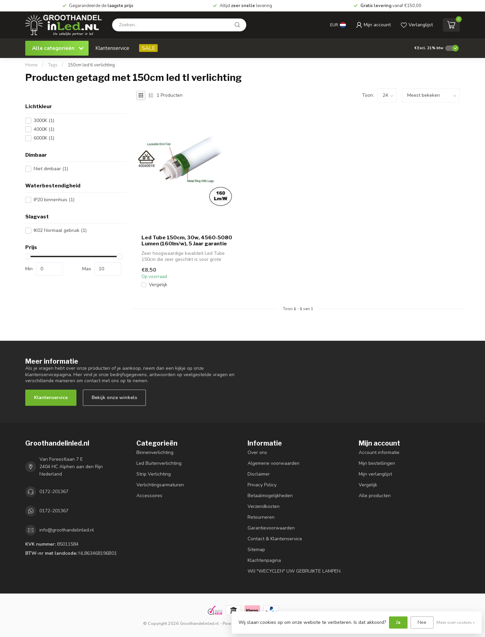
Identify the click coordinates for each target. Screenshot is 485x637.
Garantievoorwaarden (271, 528)
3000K (44, 120)
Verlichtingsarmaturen (160, 485)
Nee (422, 622)
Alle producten (375, 495)
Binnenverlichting (154, 452)
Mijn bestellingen (377, 463)
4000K (44, 129)
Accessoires (149, 495)
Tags (53, 65)
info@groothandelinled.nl (66, 530)
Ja (398, 622)
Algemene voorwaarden (273, 463)
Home (31, 65)
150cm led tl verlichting (91, 65)
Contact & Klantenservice (275, 539)
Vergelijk (158, 284)
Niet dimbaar (51, 168)
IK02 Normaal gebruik (60, 230)
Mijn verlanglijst (375, 474)
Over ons (257, 452)
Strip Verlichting (153, 474)
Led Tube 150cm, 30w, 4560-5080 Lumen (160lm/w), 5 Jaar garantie (186, 241)
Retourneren (261, 517)
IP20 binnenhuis (54, 199)
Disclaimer (259, 474)
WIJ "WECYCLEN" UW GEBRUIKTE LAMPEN (294, 571)
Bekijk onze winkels (114, 397)
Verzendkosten (264, 506)
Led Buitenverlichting (159, 463)
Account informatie (379, 452)
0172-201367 (53, 491)
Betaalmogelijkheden (270, 495)
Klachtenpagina (264, 560)
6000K (44, 138)
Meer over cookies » (456, 622)
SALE (148, 48)
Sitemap (256, 549)
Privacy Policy (262, 485)
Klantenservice (112, 48)
